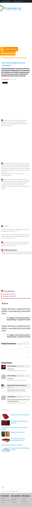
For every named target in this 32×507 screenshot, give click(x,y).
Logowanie (14, 502)
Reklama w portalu (5, 500)
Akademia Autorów (18, 1)
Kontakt (3, 502)
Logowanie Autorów (6, 1)
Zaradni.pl (9, 491)
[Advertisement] (16, 30)
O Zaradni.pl (4, 498)
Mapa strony (25, 504)
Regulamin (24, 498)
